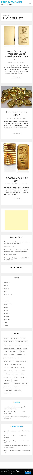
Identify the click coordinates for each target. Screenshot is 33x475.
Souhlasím (28, 473)
